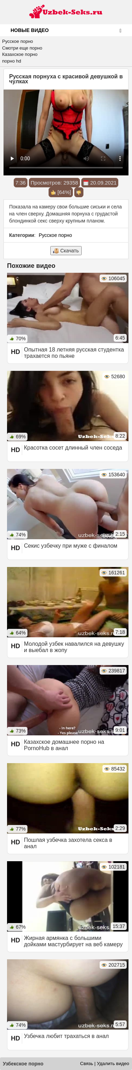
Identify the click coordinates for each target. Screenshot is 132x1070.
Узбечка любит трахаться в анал (66, 1036)
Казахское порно (20, 54)
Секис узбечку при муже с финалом (70, 546)
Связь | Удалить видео (104, 1063)
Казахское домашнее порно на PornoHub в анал (64, 745)
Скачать (65, 251)
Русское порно (17, 41)
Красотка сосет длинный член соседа (73, 448)
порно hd (11, 61)
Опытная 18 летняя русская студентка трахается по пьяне (74, 353)
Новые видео (30, 30)
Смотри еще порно (22, 48)
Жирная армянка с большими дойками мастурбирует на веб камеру (73, 941)
